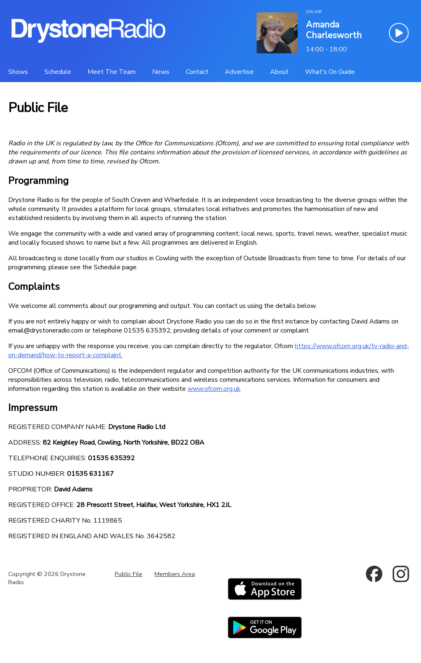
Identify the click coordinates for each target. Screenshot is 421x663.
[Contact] (197, 72)
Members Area (175, 574)
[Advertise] (239, 72)
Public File (128, 574)
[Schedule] (57, 72)
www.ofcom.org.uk (214, 388)
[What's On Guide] (330, 72)
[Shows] (18, 72)
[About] (279, 72)
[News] (161, 72)
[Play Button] (399, 33)
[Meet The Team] (111, 72)
